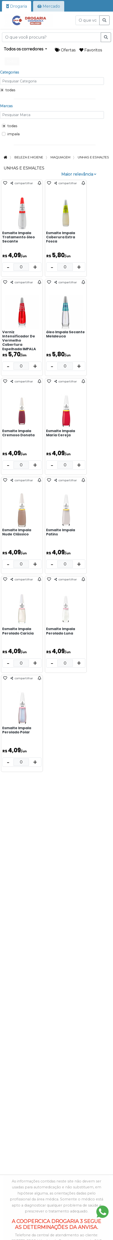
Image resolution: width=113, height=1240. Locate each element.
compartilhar (22, 183)
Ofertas (65, 50)
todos (12, 61)
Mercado (48, 6)
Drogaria (16, 6)
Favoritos (90, 50)
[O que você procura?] (87, 20)
